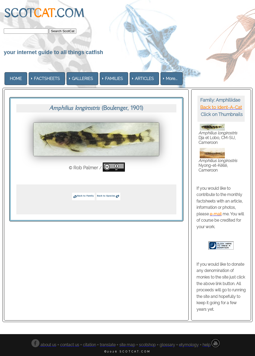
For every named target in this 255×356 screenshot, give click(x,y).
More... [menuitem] (171, 78)
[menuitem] (16, 78)
